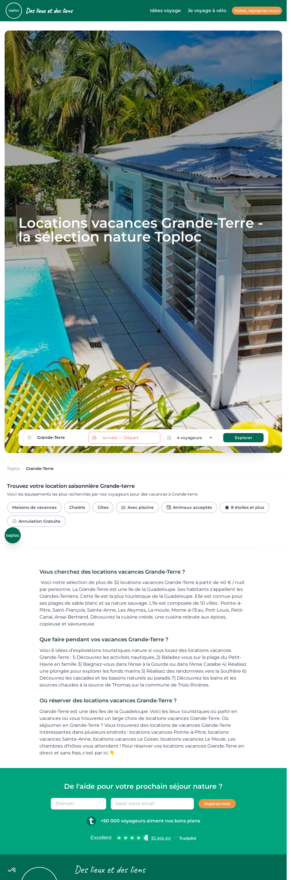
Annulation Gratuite (36, 521)
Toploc (13, 468)
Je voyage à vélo (207, 10)
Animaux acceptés (189, 507)
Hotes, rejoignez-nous (257, 10)
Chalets (77, 507)
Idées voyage (165, 10)
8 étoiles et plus (244, 507)
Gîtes (103, 507)
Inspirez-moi (217, 803)
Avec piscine (137, 507)
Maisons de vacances (34, 507)
